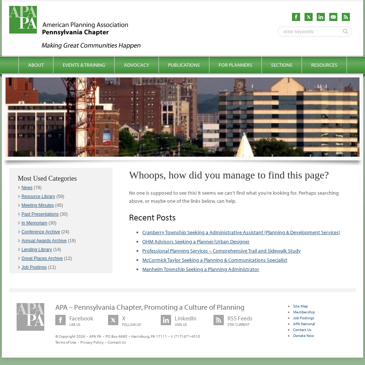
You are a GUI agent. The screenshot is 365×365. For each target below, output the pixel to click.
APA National (304, 323)
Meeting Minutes (37, 205)
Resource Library (38, 196)
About (36, 65)
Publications (184, 65)
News (26, 187)
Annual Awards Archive (44, 240)
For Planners (235, 65)
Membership (304, 311)
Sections (281, 65)
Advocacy (136, 65)
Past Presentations (40, 214)
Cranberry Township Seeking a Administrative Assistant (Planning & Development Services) (241, 232)
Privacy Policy (92, 342)
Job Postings (34, 267)
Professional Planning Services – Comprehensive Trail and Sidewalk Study (221, 250)
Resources (324, 65)
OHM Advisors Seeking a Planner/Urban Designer (196, 241)
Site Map (300, 306)
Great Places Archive (42, 258)
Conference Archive (40, 231)
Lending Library (36, 249)
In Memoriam (34, 223)
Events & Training (84, 65)
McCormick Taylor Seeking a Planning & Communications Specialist (214, 260)
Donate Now (303, 335)
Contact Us (117, 342)
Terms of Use (65, 342)
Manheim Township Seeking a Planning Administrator (200, 269)
